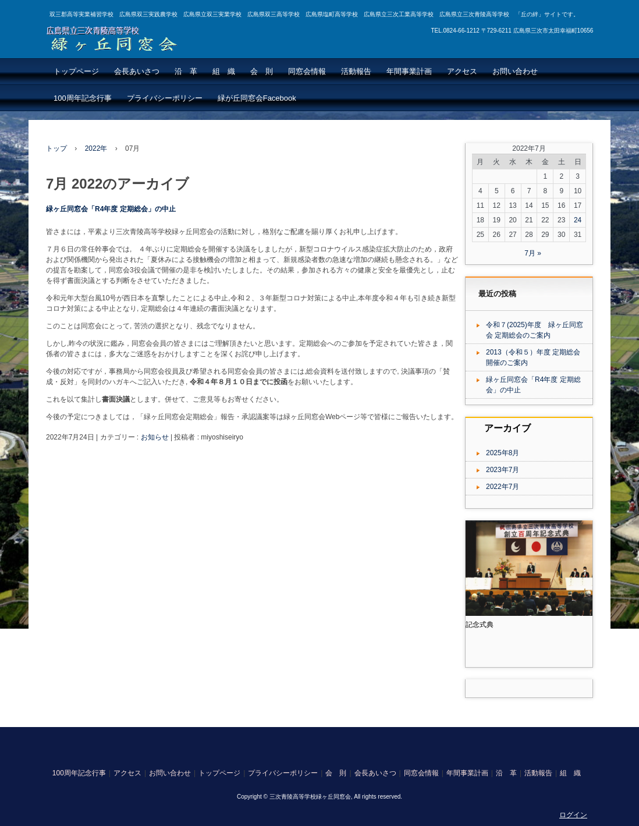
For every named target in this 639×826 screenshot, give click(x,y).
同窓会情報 (307, 71)
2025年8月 (502, 453)
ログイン (573, 815)
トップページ (76, 71)
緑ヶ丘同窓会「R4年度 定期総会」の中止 (111, 209)
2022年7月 (502, 487)
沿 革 (186, 71)
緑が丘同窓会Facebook (257, 98)
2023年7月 (502, 470)
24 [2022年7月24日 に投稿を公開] (577, 220)
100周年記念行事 (83, 98)
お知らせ (155, 437)
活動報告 (356, 71)
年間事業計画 (409, 71)
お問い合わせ (515, 71)
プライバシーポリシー (165, 98)
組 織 (223, 71)
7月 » (532, 253)
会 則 (261, 71)
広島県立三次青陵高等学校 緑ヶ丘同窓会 (118, 37)
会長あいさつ (136, 71)
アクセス (462, 71)
